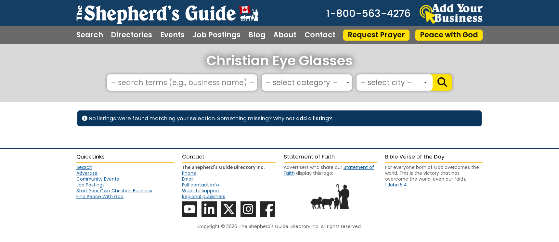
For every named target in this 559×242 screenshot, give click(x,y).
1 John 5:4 (396, 185)
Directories (131, 35)
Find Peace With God (100, 196)
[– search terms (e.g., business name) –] (182, 82)
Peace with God (449, 35)
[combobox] (307, 82)
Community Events (97, 179)
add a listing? (314, 118)
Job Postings (216, 35)
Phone (189, 173)
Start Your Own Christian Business (114, 191)
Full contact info (200, 185)
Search (89, 35)
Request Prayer (376, 35)
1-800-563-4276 (368, 14)
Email (187, 179)
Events (172, 35)
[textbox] (305, 83)
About (284, 35)
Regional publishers (203, 196)
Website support (200, 190)
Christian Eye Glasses (279, 60)
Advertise (87, 173)
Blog (257, 35)
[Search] (441, 82)
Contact (320, 35)
